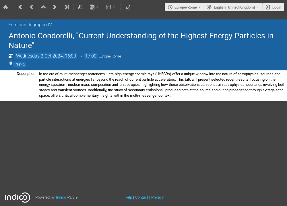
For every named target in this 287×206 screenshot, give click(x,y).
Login (276, 7)
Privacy (157, 197)
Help (128, 197)
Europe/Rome (185, 7)
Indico (61, 197)
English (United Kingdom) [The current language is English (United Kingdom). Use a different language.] (234, 7)
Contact (141, 197)
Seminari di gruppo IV (30, 24)
